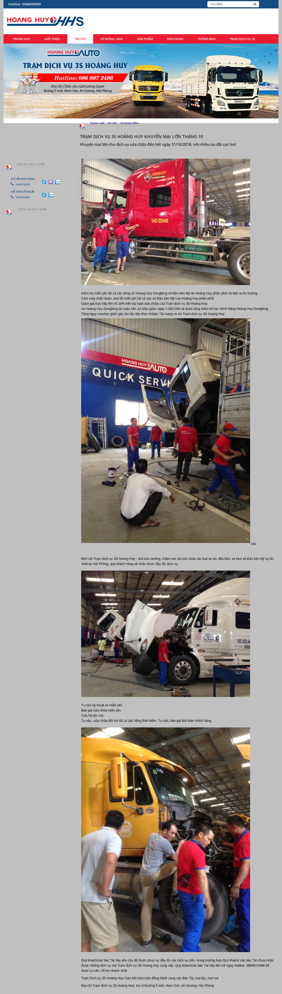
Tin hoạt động (129, 123)
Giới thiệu (52, 39)
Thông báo (207, 39)
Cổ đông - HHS (111, 39)
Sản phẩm (145, 39)
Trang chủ (21, 39)
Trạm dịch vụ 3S (242, 39)
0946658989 (20, 184)
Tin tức (80, 39)
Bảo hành (175, 39)
